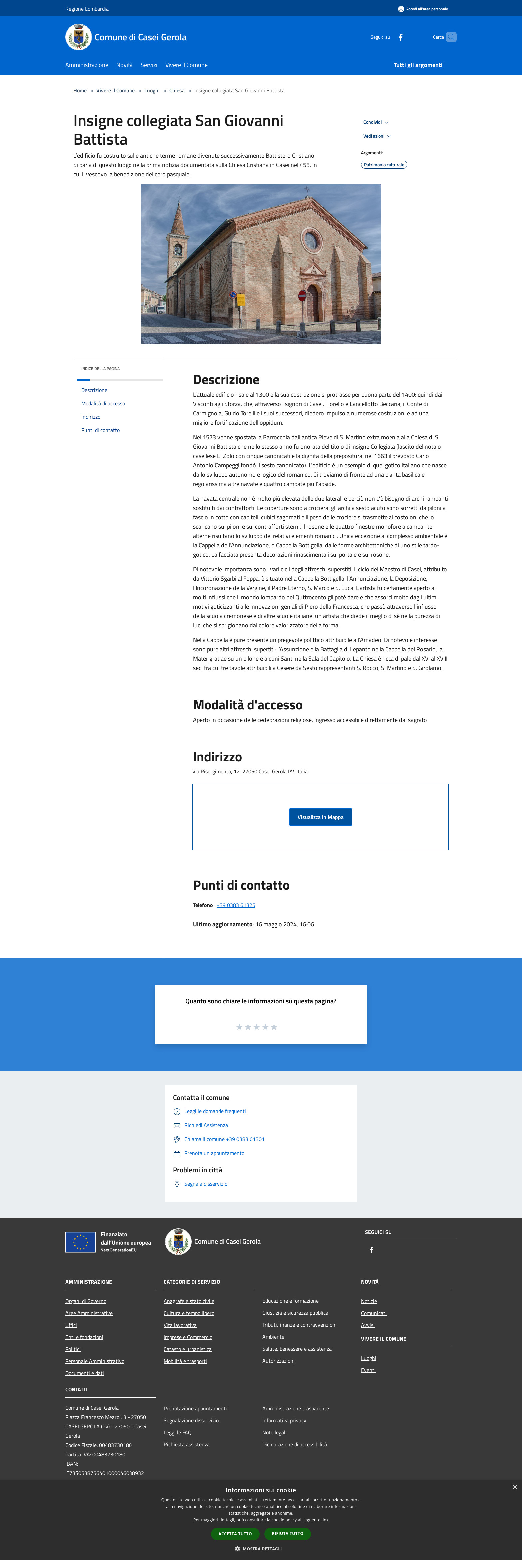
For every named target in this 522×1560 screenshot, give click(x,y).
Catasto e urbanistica (188, 1349)
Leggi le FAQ (178, 1432)
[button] (261, 1548)
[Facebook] (389, 36)
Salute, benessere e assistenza (297, 1349)
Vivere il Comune (116, 90)
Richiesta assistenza (187, 1444)
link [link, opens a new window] (325, 1520)
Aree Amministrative (89, 1313)
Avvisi (368, 1325)
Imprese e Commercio (188, 1337)
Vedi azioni (378, 136)
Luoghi (152, 90)
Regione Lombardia (87, 9)
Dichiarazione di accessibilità (294, 1444)
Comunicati (374, 1313)
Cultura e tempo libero (189, 1313)
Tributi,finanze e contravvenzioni (299, 1325)
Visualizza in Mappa (321, 817)
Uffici (71, 1325)
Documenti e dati (84, 1373)
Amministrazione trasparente (295, 1408)
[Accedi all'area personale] (423, 9)
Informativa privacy (284, 1420)
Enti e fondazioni (84, 1337)
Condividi (377, 122)
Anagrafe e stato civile (189, 1301)
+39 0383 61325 (236, 905)
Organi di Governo (85, 1301)
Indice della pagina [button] (100, 368)
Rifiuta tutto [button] (288, 1533)
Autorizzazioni (278, 1361)
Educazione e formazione (290, 1301)
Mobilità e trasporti (185, 1361)
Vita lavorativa (180, 1325)
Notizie (369, 1301)
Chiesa (177, 90)
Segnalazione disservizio (191, 1420)
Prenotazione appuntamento (196, 1408)
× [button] (514, 1487)
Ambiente (273, 1337)
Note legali (274, 1432)
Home (80, 90)
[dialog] (261, 1520)
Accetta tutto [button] (235, 1534)
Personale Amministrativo (94, 1361)
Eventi (368, 1370)
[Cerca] (449, 37)
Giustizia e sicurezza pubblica (295, 1313)
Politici (73, 1349)
